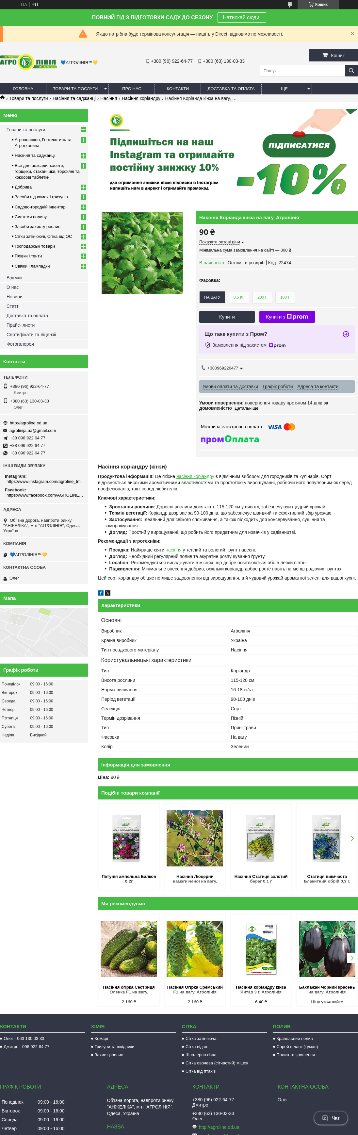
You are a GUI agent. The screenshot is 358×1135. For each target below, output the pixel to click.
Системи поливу (31, 216)
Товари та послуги (75, 88)
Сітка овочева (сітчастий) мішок (217, 1063)
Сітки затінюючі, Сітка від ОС (43, 236)
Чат (331, 1118)
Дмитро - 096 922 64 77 (26, 1046)
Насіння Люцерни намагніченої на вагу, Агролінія (195, 879)
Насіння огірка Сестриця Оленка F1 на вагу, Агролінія (129, 990)
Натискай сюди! (242, 17)
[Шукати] (351, 70)
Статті (13, 306)
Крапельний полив (295, 1038)
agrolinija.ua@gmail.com (32, 430)
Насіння (108, 98)
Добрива (23, 187)
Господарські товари (35, 246)
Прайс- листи (21, 325)
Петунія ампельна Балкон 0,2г (129, 879)
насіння (174, 549)
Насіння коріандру (141, 98)
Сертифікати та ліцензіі (31, 334)
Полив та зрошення (296, 1054)
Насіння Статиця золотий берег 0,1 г (261, 879)
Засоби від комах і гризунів (41, 196)
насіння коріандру (195, 476)
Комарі (101, 1038)
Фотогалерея (20, 344)
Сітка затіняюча (201, 1038)
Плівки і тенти (28, 256)
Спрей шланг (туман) (297, 1046)
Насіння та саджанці (74, 98)
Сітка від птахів (201, 1071)
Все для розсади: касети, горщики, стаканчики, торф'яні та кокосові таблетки (47, 171)
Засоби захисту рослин (37, 226)
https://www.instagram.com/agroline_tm (44, 481)
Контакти (178, 88)
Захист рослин (109, 1054)
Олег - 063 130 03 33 (24, 1038)
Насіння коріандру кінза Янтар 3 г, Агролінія (261, 990)
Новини (15, 296)
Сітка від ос (197, 1046)
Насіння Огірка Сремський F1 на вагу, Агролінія (195, 990)
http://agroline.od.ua (28, 422)
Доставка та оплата (230, 88)
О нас (13, 287)
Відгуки (14, 277)
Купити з (287, 317)
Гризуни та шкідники (115, 1046)
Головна (23, 88)
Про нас (131, 88)
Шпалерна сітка (201, 1054)
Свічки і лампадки (32, 266)
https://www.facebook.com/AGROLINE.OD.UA (45, 495)
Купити (227, 317)
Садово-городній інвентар (40, 207)
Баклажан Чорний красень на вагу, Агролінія (327, 990)
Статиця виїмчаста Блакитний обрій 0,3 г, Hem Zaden (327, 879)
